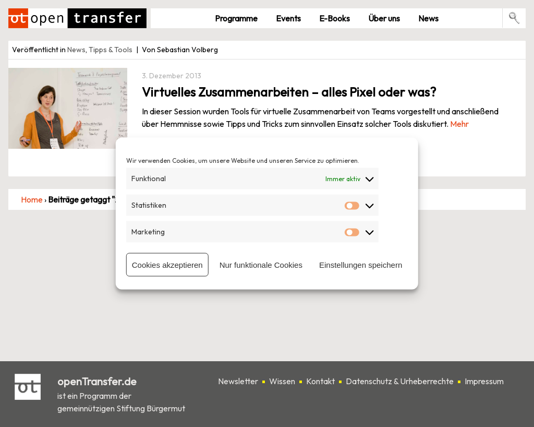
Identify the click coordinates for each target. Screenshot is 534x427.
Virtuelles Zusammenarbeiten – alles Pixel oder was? (289, 92)
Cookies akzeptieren (167, 264)
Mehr (459, 123)
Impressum (484, 381)
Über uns (384, 18)
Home (32, 199)
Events (288, 18)
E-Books (334, 18)
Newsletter (238, 381)
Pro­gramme (236, 18)
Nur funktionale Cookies (261, 264)
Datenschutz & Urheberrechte (400, 381)
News (428, 18)
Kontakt (320, 381)
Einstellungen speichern (360, 264)
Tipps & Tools (110, 49)
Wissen (282, 381)
